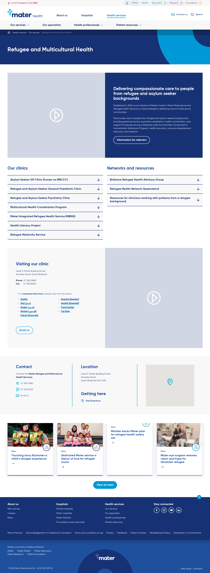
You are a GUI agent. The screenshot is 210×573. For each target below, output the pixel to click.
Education (159, 3)
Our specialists (52, 25)
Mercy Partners (15, 533)
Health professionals (88, 25)
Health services (116, 15)
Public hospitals (64, 513)
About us (61, 15)
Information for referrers (131, 140)
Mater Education (43, 551)
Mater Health (24, 551)
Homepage (127, 3)
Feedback (122, 533)
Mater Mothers (63, 518)
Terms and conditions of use (89, 533)
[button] (170, 382)
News (10, 518)
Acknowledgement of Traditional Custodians (48, 533)
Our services (19, 25)
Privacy (110, 533)
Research (175, 3)
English (24, 299)
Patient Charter (138, 533)
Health (145, 3)
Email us (24, 330)
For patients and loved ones (70, 522)
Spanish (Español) (70, 299)
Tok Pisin (65, 311)
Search (197, 14)
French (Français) (29, 315)
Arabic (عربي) (27, 307)
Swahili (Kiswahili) (70, 303)
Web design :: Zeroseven (192, 569)
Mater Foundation (36, 554)
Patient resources (129, 25)
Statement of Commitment (187, 533)
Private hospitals (64, 509)
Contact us (179, 14)
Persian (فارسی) (28, 311)
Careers (11, 513)
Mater (135, 3)
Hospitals (87, 15)
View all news (105, 485)
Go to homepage (25, 13)
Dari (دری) (25, 303)
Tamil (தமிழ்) (67, 307)
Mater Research (16, 554)
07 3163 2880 (24, 383)
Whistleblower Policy (160, 533)
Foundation (193, 3)
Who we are (14, 509)
